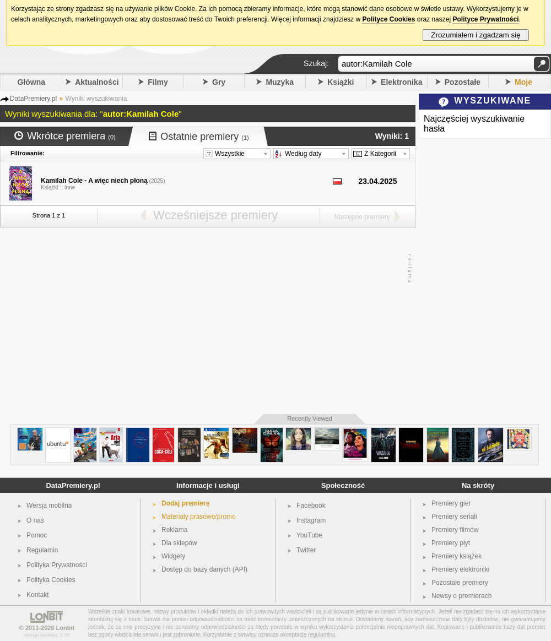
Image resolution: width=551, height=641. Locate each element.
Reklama (174, 530)
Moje (523, 82)
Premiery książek (456, 556)
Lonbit (65, 627)
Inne (69, 187)
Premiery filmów (454, 530)
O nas (35, 520)
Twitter (306, 550)
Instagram (311, 520)
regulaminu (321, 635)
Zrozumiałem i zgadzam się (476, 35)
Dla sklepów (179, 543)
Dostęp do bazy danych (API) (204, 569)
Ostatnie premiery (199, 136)
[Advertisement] (205, 321)
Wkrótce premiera (65, 136)
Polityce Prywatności (485, 19)
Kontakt (37, 595)
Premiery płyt (450, 543)
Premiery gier (451, 503)
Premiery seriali (454, 516)
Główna (32, 82)
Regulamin (42, 550)
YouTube (309, 535)
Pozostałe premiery (459, 582)
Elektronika (401, 82)
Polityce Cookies (388, 19)
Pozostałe (462, 82)
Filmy (158, 82)
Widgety (173, 556)
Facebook (311, 505)
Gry (218, 82)
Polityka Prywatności (56, 565)
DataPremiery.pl (73, 485)
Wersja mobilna (49, 505)
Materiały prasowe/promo (198, 516)
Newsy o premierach (461, 596)
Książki (340, 82)
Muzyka (280, 82)
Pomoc (36, 535)
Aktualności (96, 82)
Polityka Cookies (50, 580)
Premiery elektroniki (460, 569)
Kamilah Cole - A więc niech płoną (94, 180)
